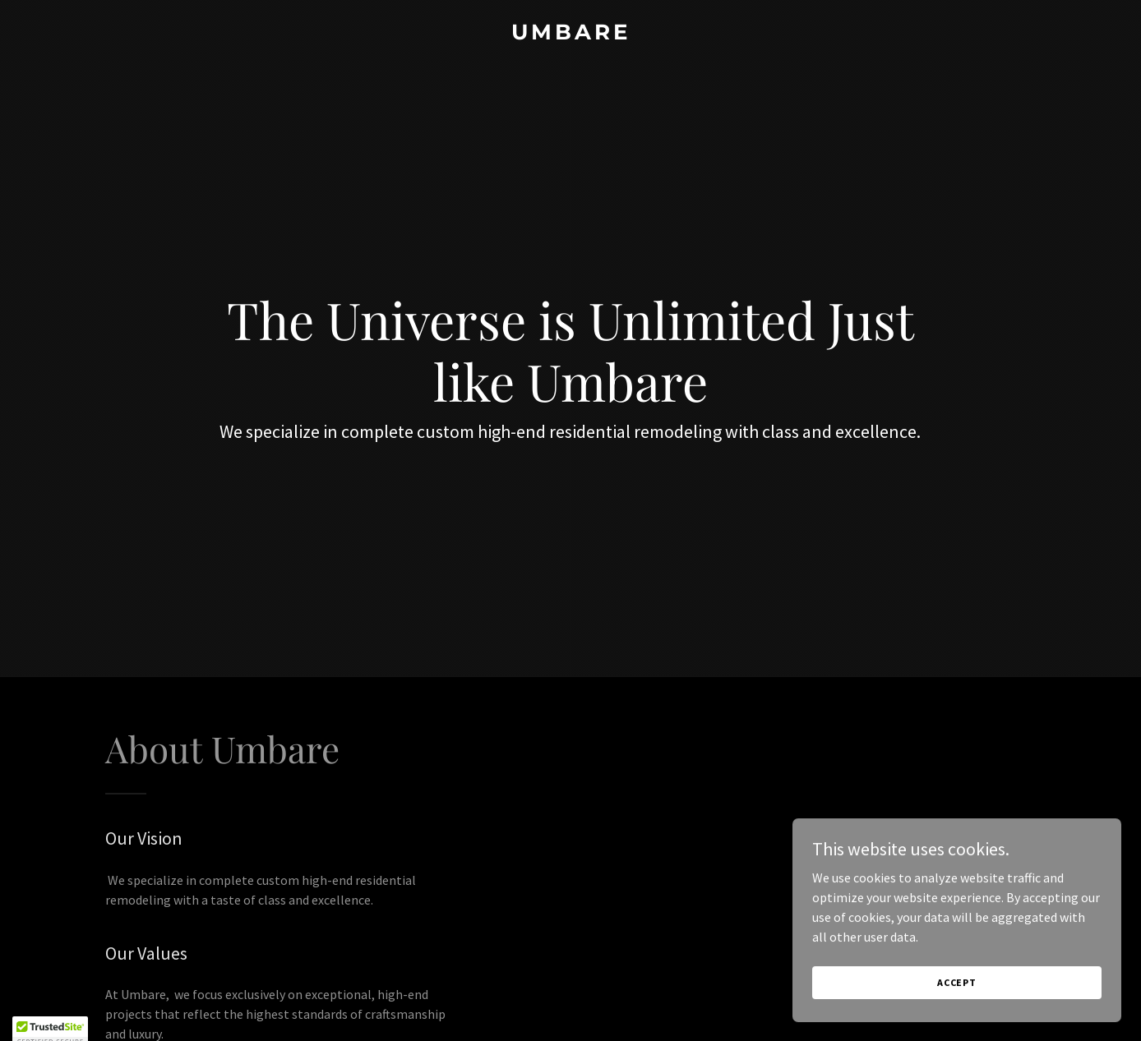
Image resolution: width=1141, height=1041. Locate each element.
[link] (570, 34)
